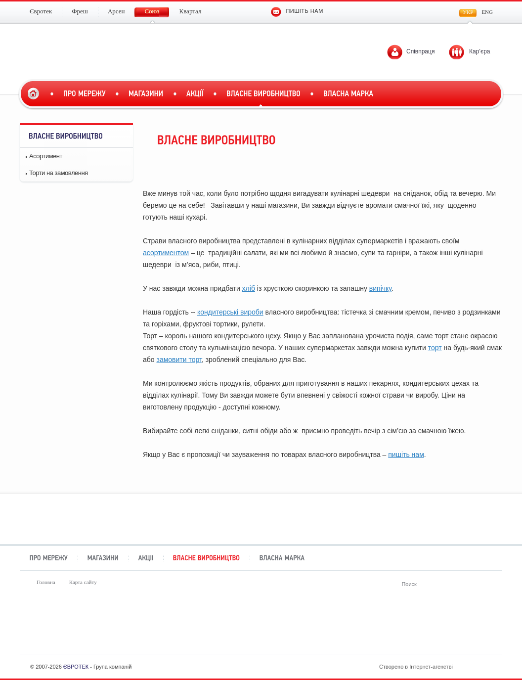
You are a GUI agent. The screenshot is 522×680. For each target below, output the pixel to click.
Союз (303, 627)
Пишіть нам (297, 11)
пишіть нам (406, 454)
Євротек (50, 627)
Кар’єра (479, 51)
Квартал (388, 627)
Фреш (134, 627)
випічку (380, 288)
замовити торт (178, 359)
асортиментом (166, 253)
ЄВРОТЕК (75, 667)
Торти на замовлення (58, 173)
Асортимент (45, 156)
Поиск (485, 584)
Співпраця (420, 51)
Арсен (219, 627)
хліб (248, 288)
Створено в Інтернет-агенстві (436, 667)
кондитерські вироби (230, 312)
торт (435, 348)
